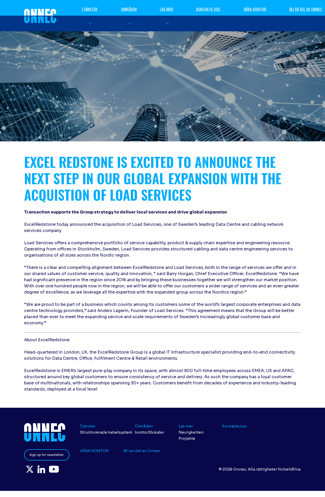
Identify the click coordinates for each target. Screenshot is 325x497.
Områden (129, 9)
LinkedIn (47, 470)
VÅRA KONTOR (255, 9)
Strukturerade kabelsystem (106, 432)
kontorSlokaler (149, 432)
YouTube (64, 470)
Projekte (187, 438)
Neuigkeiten (191, 432)
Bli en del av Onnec (141, 450)
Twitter (32, 470)
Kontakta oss (208, 9)
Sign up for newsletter (46, 455)
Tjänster (90, 9)
